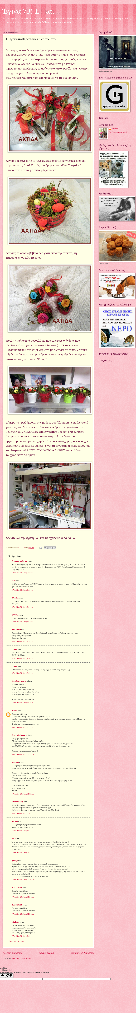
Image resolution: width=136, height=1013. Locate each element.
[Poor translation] (9, 975)
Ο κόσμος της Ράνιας (19, 561)
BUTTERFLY (17, 888)
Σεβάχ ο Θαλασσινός (19, 735)
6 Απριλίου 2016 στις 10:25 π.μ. (23, 754)
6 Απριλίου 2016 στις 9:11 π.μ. (22, 703)
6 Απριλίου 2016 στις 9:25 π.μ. (22, 727)
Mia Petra (15, 922)
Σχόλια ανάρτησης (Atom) (21, 958)
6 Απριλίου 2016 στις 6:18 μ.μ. (22, 831)
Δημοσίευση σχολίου (16, 941)
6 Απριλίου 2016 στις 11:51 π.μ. (23, 794)
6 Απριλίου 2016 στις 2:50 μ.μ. (22, 813)
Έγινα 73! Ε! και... (31, 11)
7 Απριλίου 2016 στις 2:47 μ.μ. (22, 936)
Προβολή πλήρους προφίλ (118, 132)
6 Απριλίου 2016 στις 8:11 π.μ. (22, 607)
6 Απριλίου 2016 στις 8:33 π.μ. (22, 641)
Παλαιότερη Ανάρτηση (82, 952)
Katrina (15, 821)
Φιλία (14, 838)
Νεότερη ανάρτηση (12, 952)
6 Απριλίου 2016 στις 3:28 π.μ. (22, 573)
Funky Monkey (17, 802)
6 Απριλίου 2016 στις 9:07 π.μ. (22, 673)
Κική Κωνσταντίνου (19, 681)
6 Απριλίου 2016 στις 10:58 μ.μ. (23, 880)
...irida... (15, 649)
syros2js (15, 861)
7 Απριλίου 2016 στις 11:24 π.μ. (23, 897)
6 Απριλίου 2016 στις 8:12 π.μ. (22, 622)
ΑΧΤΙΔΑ (15, 598)
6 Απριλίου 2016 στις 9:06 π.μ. (22, 658)
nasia (14, 581)
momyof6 (15, 762)
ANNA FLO (16, 630)
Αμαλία (14, 711)
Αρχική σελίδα (46, 952)
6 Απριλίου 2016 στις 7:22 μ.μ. (22, 853)
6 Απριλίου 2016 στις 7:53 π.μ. (22, 590)
